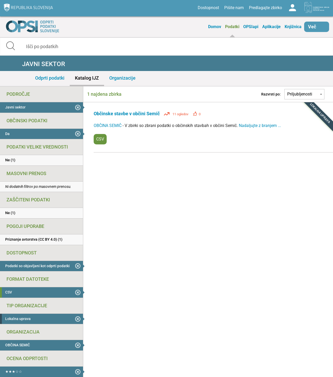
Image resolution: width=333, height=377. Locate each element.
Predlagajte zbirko (265, 7)
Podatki (232, 26)
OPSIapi (250, 26)
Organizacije (122, 78)
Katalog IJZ (87, 78)
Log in (292, 8)
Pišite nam (234, 7)
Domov (214, 26)
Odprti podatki (50, 78)
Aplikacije (271, 26)
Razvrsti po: (271, 94)
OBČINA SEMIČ (108, 125)
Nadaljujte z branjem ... (260, 125)
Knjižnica (293, 26)
